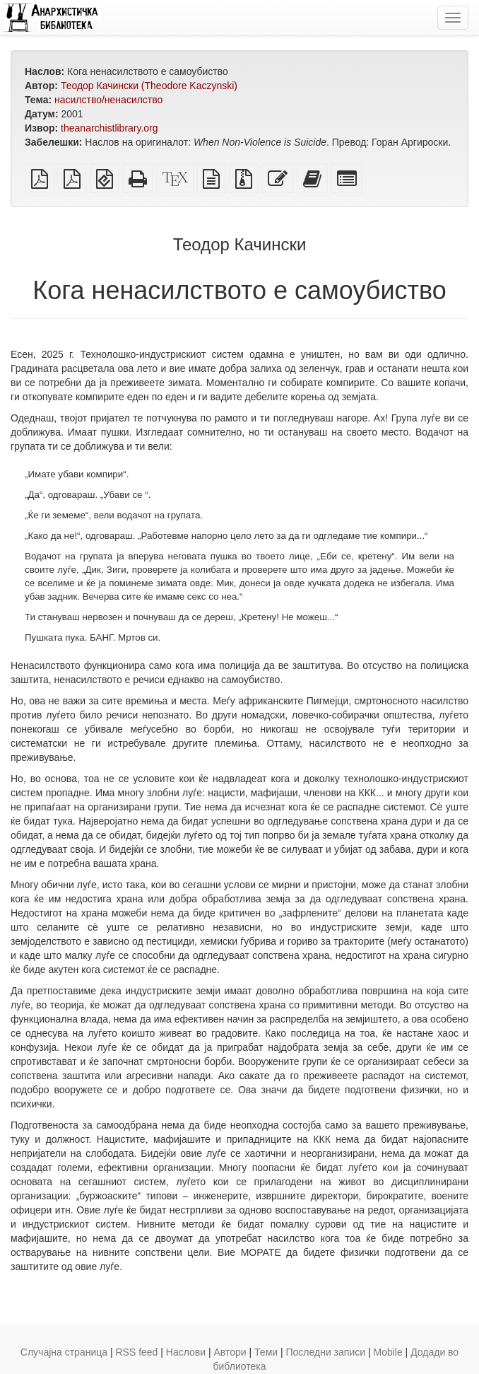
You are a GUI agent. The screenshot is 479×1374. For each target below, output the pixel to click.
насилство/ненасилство (108, 99)
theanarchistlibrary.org (109, 128)
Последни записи (326, 1352)
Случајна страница (63, 1352)
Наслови (186, 1352)
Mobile (387, 1352)
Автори (230, 1352)
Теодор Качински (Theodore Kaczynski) (149, 85)
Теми (266, 1352)
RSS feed (136, 1352)
